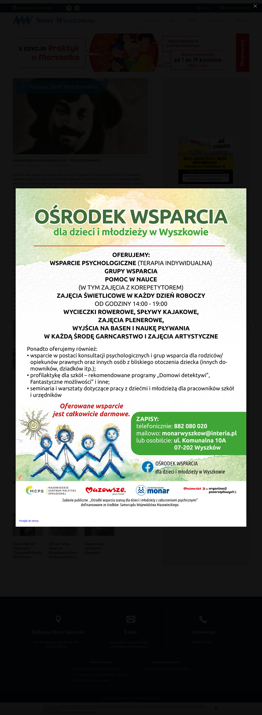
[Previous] (9, 326)
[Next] (253, 326)
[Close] (255, 6)
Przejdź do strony (29, 521)
